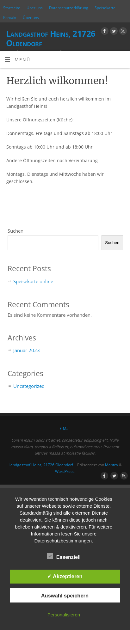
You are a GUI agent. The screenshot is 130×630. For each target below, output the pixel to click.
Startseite (11, 7)
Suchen (15, 231)
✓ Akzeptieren (65, 576)
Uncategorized (29, 386)
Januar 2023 (26, 350)
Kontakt (9, 17)
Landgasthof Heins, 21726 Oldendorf (51, 38)
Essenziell (64, 556)
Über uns (35, 7)
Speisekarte (105, 7)
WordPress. (65, 471)
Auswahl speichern (65, 595)
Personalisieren (63, 614)
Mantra (111, 465)
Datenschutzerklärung (68, 7)
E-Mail (65, 428)
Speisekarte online (33, 281)
